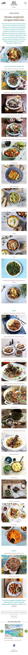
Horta (14, 257)
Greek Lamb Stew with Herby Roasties (14, 383)
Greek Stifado (14, 407)
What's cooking (14, 13)
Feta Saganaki (14, 163)
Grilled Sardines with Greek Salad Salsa (14, 336)
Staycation (23, 612)
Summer (14, 616)
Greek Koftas (14, 477)
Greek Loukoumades (14, 576)
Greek (9, 612)
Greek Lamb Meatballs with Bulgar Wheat (14, 313)
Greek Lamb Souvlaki (14, 501)
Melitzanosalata (14, 186)
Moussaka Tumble (14, 454)
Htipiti (14, 233)
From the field (8, 638)
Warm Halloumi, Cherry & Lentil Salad (14, 69)
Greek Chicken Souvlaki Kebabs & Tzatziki (14, 360)
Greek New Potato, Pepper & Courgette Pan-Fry (14, 139)
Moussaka (14, 525)
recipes (16, 612)
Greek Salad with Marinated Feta (14, 116)
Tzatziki (14, 210)
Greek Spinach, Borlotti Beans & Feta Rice (14, 92)
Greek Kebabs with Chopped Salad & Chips (14, 430)
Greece (4, 612)
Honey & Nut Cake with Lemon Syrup (14, 553)
